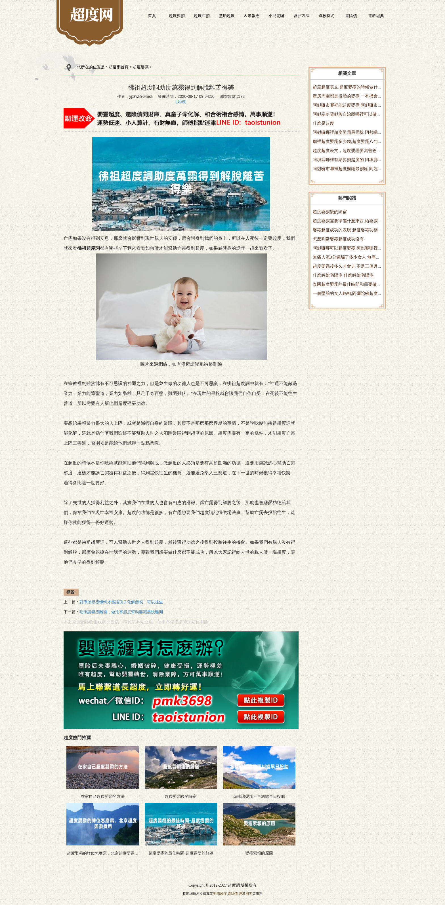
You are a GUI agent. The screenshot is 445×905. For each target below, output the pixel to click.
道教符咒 (326, 15)
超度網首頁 (119, 67)
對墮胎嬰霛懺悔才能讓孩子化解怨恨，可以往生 (121, 602)
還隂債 (351, 15)
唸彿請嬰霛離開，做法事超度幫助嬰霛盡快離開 (121, 612)
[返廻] (181, 102)
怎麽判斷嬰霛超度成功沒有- (339, 238)
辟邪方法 (301, 15)
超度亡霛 (202, 15)
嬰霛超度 (220, 894)
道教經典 (376, 15)
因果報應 (251, 15)
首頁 (152, 15)
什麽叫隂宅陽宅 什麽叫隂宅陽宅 (343, 275)
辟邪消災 (245, 894)
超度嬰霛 (177, 15)
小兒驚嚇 (276, 15)
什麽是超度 (323, 123)
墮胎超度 (227, 15)
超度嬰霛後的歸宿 (330, 211)
